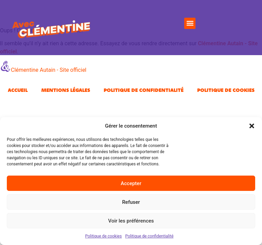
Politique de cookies (103, 236)
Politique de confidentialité (149, 236)
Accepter (131, 183)
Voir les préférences (131, 221)
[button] (251, 125)
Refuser (131, 202)
